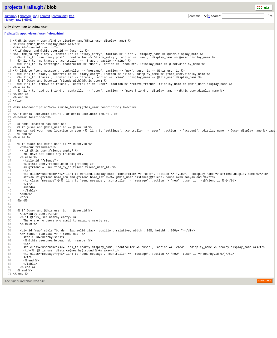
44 (8, 215)
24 (8, 134)
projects (14, 7)
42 (8, 207)
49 (8, 235)
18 (8, 110)
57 (8, 268)
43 (8, 211)
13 (8, 90)
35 (8, 179)
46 (8, 223)
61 (8, 284)
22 (8, 126)
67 (8, 308)
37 (8, 187)
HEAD (28, 19)
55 (8, 260)
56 (8, 264)
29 (8, 154)
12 (8, 86)
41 (8, 203)
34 (8, 175)
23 (8, 130)
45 (8, 219)
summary (11, 16)
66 (8, 304)
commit (45, 16)
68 (8, 312)
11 (8, 82)
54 (8, 256)
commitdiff (59, 16)
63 (8, 292)
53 (8, 252)
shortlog (25, 16)
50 (8, 239)
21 (8, 122)
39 (8, 195)
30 (8, 159)
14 (8, 94)
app (23, 33)
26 (8, 142)
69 (8, 316)
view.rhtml (56, 33)
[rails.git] (11, 33)
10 (8, 78)
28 (8, 150)
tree (71, 16)
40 (8, 199)
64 (8, 296)
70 (8, 320)
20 (8, 118)
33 (8, 171)
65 (8, 300)
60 (8, 280)
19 (8, 114)
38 (8, 191)
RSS (269, 331)
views (32, 33)
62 (8, 288)
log (35, 16)
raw (18, 19)
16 (8, 102)
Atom (261, 331)
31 (8, 163)
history (9, 19)
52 (8, 247)
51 (8, 243)
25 (8, 138)
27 (8, 146)
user (42, 33)
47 (8, 227)
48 (8, 231)
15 (8, 98)
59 (8, 276)
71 (8, 324)
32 (8, 167)
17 (8, 106)
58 (8, 272)
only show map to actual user (26, 26)
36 (8, 183)
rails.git (34, 7)
